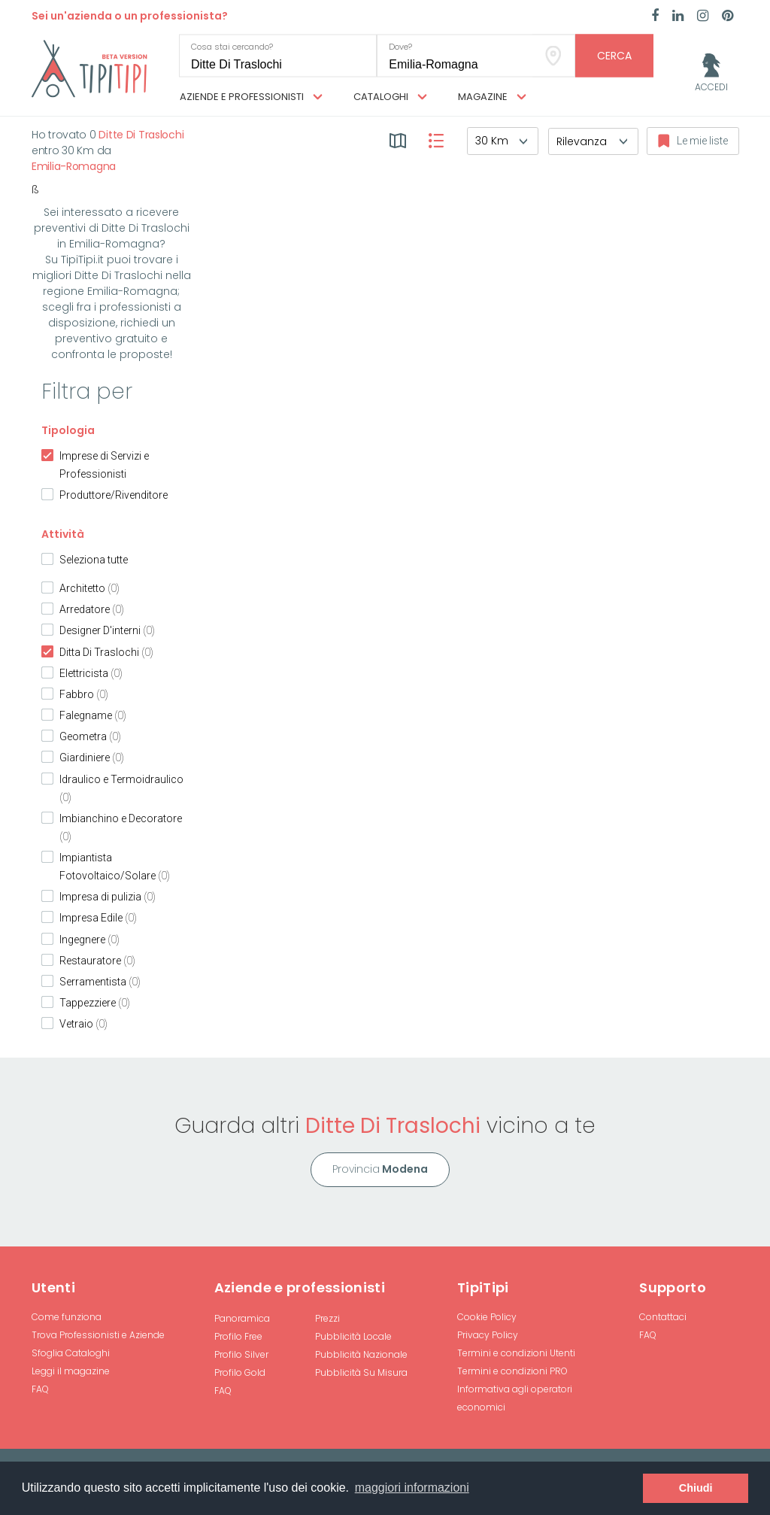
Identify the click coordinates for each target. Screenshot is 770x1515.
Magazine (492, 97)
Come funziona (67, 1316)
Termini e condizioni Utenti (516, 1352)
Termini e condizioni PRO (512, 1371)
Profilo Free (238, 1336)
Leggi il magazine (71, 1371)
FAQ (40, 1389)
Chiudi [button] (696, 1488)
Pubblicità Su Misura (361, 1372)
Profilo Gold (239, 1372)
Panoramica (242, 1318)
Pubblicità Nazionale (361, 1354)
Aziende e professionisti (251, 97)
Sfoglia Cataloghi (71, 1352)
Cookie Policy (487, 1316)
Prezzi (327, 1318)
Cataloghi (390, 97)
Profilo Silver (241, 1354)
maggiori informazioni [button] (412, 1487)
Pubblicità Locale (353, 1336)
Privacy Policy (487, 1334)
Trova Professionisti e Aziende (98, 1334)
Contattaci (663, 1316)
